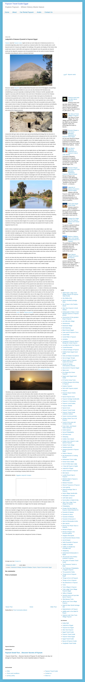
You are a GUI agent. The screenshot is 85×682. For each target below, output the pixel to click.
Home (7, 12)
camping (65, 339)
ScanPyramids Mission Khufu (71, 538)
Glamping (65, 436)
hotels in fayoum (67, 453)
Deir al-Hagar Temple (68, 358)
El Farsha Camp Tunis (69, 380)
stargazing (65, 550)
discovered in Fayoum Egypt (70, 368)
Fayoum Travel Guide (68, 410)
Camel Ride (65, 334)
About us (47, 675)
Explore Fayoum (67, 386)
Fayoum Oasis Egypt (68, 636)
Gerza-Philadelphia (68, 432)
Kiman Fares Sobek (68, 461)
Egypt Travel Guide (68, 632)
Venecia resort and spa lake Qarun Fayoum (73, 99)
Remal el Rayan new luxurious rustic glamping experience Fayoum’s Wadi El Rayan (71, 171)
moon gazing (66, 487)
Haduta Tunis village (68, 445)
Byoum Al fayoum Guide (69, 641)
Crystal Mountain (67, 347)
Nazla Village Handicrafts (69, 493)
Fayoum (64, 390)
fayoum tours (66, 408)
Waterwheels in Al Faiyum (70, 609)
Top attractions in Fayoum (70, 582)
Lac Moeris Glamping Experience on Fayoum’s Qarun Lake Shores (70, 151)
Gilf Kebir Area (66, 434)
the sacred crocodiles (44, 369)
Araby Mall (65, 623)
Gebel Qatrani (66, 430)
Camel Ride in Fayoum (69, 337)
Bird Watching (66, 328)
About (14, 12)
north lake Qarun (67, 498)
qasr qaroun (66, 523)
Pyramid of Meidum (68, 516)
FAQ (8, 671)
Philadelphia (66, 506)
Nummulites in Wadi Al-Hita (70, 500)
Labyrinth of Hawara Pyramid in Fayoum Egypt (73, 189)
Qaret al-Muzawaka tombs (70, 521)
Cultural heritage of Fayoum (70, 349)
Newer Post (9, 607)
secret (18, 312)
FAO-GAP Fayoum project (70, 388)
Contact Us (49, 12)
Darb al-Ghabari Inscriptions (70, 355)
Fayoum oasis (18, 43)
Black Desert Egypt (68, 330)
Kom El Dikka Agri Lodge (69, 464)
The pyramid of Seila (68, 572)
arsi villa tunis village (68, 321)
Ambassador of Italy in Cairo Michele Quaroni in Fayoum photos (70, 313)
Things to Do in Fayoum (69, 580)
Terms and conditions (13, 673)
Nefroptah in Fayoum (68, 495)
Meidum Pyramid (67, 482)
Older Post (53, 607)
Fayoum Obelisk (67, 405)
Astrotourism (66, 323)
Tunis (64, 585)
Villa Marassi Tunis (67, 599)
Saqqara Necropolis (68, 535)
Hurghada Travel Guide (69, 643)
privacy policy (11, 675)
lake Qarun (65, 473)
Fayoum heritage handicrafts (70, 399)
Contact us (48, 673)
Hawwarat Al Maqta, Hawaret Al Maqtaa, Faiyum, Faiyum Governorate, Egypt (31, 567)
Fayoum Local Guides (68, 403)
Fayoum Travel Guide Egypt (16, 4)
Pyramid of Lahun (67, 514)
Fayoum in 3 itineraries (69, 401)
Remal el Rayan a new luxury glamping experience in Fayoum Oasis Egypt (70, 133)
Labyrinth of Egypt (67, 468)
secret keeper (66, 540)
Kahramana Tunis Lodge (69, 459)
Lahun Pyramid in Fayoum (70, 470)
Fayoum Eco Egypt (68, 627)
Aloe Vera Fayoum (67, 630)
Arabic (39, 12)
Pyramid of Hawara (68, 512)
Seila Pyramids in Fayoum (70, 542)
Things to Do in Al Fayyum (70, 578)
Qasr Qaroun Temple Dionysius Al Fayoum (73, 256)
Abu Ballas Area (67, 298)
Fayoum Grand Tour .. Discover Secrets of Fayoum (23, 653)
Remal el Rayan (67, 529)
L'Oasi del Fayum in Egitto (70, 466)
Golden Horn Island (68, 439)
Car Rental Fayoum (27, 12)
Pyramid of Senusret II (69, 519)
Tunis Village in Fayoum (69, 587)
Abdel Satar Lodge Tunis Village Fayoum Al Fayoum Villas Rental (70, 294)
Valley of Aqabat (67, 593)
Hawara (7, 43)
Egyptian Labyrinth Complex (23, 475)
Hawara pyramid (28, 312)
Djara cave (65, 370)
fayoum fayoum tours (68, 396)
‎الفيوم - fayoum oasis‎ (69, 74)
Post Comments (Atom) (20, 610)
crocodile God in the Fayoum (70, 345)
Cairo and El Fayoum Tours (70, 332)
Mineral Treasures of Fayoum (71, 485)
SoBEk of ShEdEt (67, 544)
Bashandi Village (67, 325)
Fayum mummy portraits (69, 416)
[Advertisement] (42, 25)
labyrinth (16, 88)
